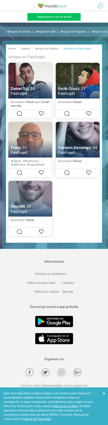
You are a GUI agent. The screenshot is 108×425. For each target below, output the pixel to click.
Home (12, 48)
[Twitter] (45, 372)
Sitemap (67, 291)
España (25, 48)
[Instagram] (61, 372)
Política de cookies (46, 291)
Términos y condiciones (51, 274)
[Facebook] (29, 372)
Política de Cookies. (65, 406)
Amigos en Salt (46, 31)
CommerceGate (51, 385)
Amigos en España (46, 48)
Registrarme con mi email (54, 17)
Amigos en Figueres (73, 31)
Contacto (68, 283)
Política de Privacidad (36, 419)
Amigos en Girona (19, 31)
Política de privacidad (41, 283)
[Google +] (77, 372)
